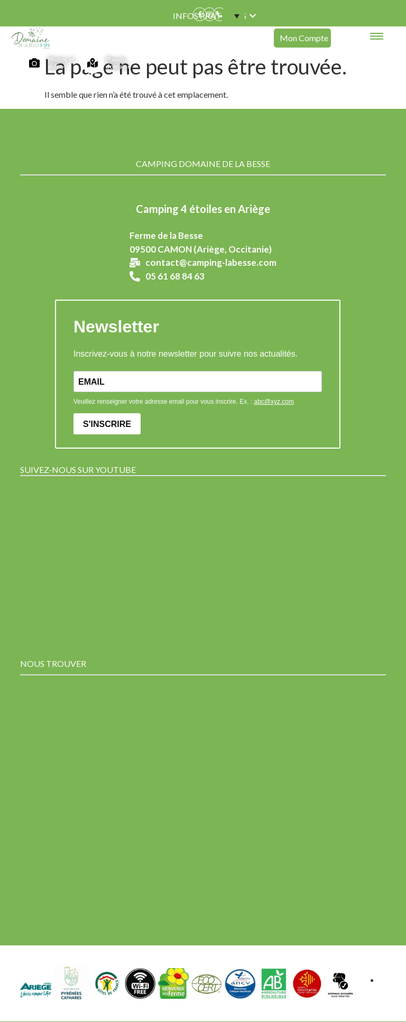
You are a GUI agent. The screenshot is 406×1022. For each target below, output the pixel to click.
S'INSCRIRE (107, 424)
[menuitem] (233, 16)
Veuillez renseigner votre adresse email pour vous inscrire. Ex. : (183, 401)
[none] (231, 16)
